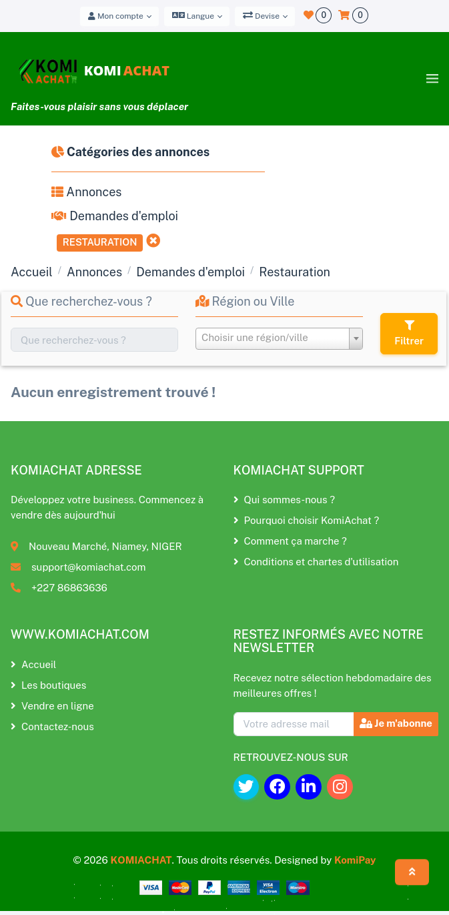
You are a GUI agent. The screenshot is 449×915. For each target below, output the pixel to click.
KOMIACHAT (140, 860)
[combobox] (279, 339)
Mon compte (115, 16)
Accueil (32, 272)
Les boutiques (48, 685)
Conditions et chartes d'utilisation (316, 561)
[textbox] (279, 337)
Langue (193, 15)
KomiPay (355, 860)
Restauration (100, 242)
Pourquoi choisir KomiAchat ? (307, 520)
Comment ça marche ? (290, 541)
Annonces (86, 192)
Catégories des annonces (130, 152)
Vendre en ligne (52, 705)
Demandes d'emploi (114, 216)
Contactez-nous (52, 726)
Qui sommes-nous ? (284, 499)
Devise (261, 15)
